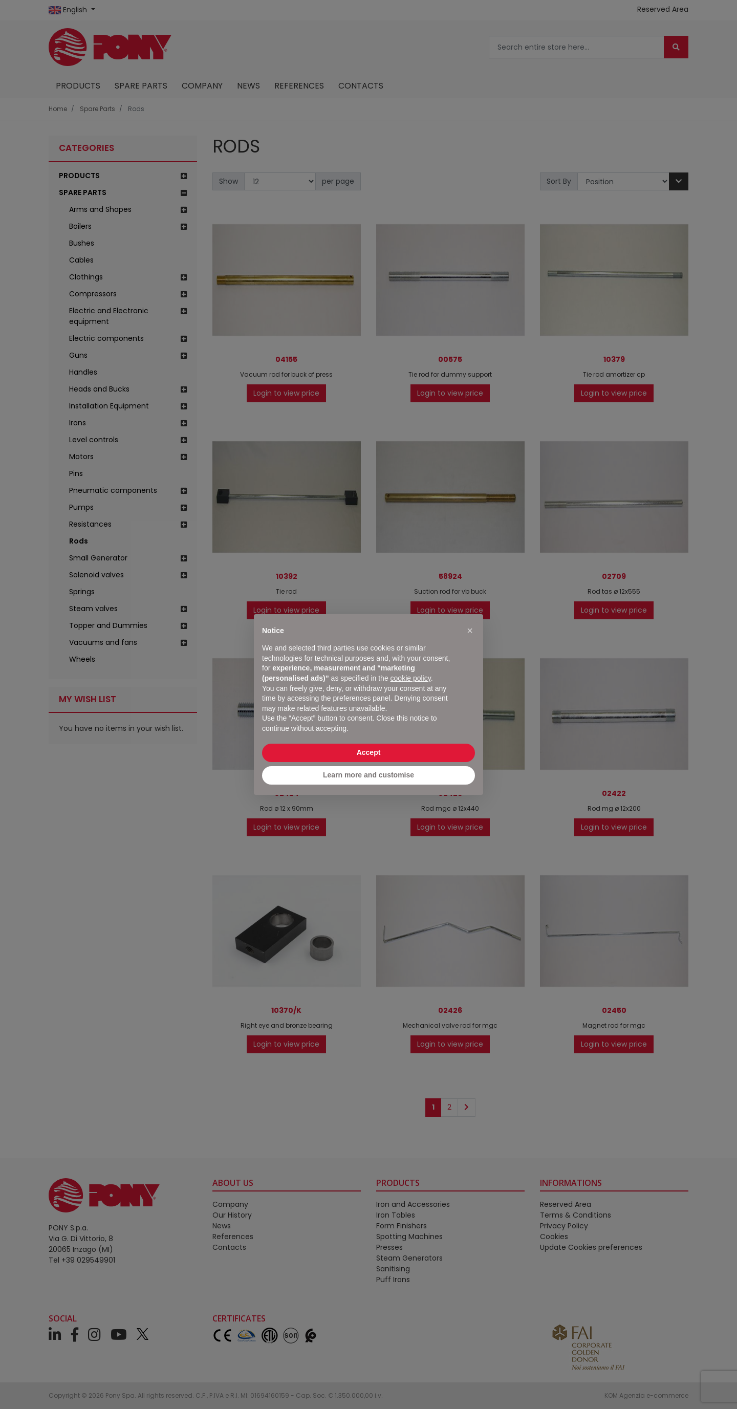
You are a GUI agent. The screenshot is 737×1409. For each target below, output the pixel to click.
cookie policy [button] (411, 678)
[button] (470, 630)
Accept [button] (369, 752)
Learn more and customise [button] (368, 775)
